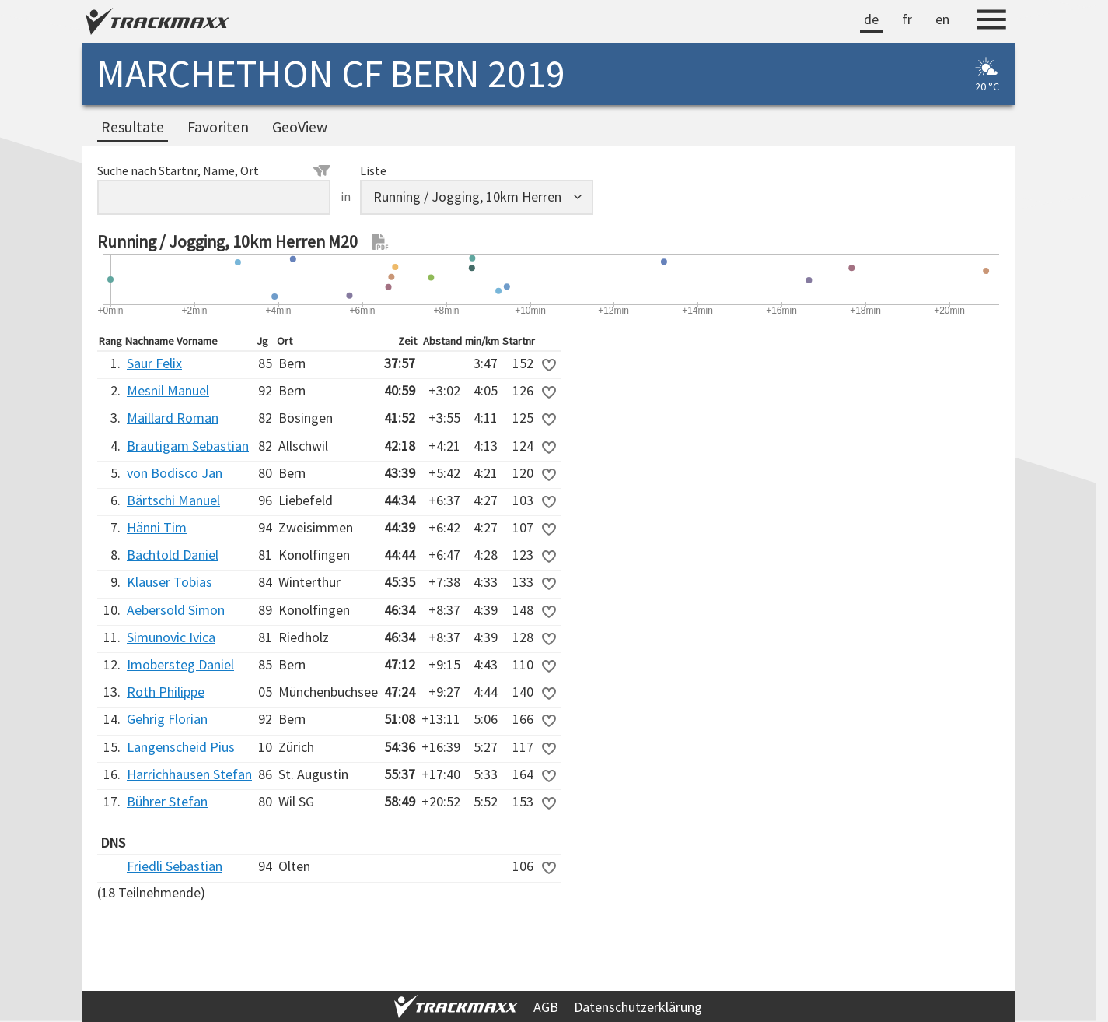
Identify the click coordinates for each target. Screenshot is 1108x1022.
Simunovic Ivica (171, 637)
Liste (373, 170)
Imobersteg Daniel (180, 664)
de (871, 19)
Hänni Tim (157, 527)
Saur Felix (154, 363)
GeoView (299, 127)
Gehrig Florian (167, 719)
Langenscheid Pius (181, 747)
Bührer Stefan (167, 801)
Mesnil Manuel (168, 390)
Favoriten (218, 127)
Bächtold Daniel (172, 555)
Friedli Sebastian (174, 866)
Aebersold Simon (176, 610)
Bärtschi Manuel (173, 500)
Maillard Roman (172, 418)
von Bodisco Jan (174, 473)
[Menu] (991, 22)
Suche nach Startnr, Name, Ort (213, 170)
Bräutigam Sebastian (188, 446)
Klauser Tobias (169, 582)
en (942, 19)
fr (907, 19)
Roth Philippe (165, 692)
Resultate (132, 127)
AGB (545, 1007)
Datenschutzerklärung (638, 1007)
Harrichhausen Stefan (189, 774)
